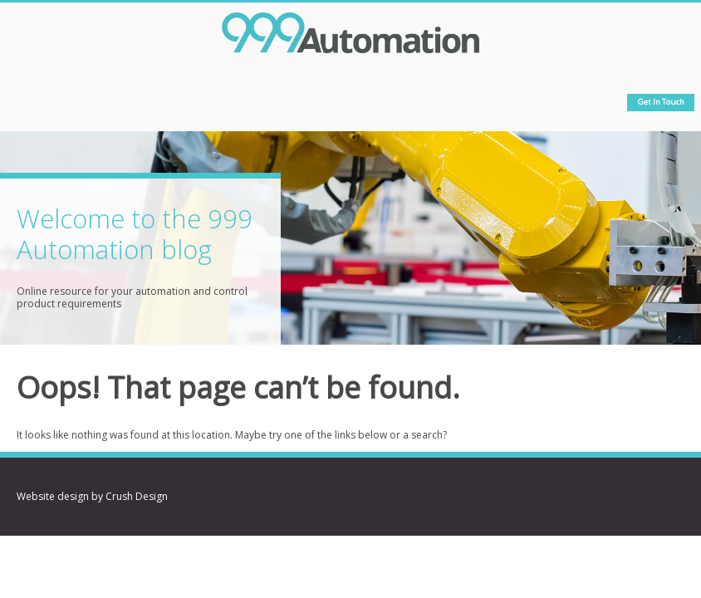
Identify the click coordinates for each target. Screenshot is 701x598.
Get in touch (661, 101)
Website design (53, 496)
